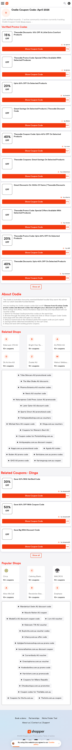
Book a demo (20, 718)
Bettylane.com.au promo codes (49, 454)
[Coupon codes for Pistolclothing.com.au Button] (35, 436)
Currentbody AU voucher (35, 655)
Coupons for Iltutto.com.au (21, 698)
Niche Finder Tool (49, 718)
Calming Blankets (36, 576)
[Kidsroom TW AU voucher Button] (35, 625)
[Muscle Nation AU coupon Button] (35, 612)
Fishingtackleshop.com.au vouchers (35, 418)
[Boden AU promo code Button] (17, 454)
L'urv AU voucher (55, 619)
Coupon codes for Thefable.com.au (35, 692)
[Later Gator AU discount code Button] (34, 405)
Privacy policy (37, 736)
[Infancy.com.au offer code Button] (35, 637)
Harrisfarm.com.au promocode (35, 674)
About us (26, 723)
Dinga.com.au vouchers (53, 424)
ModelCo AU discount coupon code (24, 619)
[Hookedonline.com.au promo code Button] (34, 667)
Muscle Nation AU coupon (35, 613)
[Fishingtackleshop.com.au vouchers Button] (35, 418)
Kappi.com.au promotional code (24, 448)
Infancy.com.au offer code (35, 637)
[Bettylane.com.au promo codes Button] (48, 454)
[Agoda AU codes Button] (52, 448)
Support (46, 723)
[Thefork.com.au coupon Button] (50, 698)
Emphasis (58, 594)
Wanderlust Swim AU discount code (35, 607)
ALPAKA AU (59, 345)
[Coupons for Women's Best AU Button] (35, 430)
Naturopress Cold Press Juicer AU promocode (36, 400)
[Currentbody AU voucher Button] (34, 655)
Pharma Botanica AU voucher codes (35, 387)
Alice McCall (8, 594)
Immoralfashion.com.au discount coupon (35, 649)
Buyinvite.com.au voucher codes (36, 631)
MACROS (58, 576)
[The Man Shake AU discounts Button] (34, 381)
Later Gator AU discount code (36, 406)
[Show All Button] (36, 555)
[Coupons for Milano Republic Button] (35, 680)
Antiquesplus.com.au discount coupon (35, 442)
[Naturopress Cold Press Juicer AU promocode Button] (34, 399)
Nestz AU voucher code (35, 393)
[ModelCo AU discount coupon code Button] (23, 619)
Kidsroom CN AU (10, 345)
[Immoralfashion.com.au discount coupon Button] (35, 649)
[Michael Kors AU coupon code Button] (20, 424)
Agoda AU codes (53, 448)
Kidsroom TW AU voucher (35, 625)
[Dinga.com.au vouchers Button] (51, 424)
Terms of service (49, 736)
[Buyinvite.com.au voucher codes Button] (34, 631)
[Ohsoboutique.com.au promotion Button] (35, 686)
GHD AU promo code (19, 461)
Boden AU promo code (18, 454)
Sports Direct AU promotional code (36, 412)
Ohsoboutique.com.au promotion (36, 686)
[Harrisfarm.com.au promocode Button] (35, 673)
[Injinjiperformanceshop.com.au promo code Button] (35, 643)
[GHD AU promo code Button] (19, 460)
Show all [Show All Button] (36, 287)
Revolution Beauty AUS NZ (40, 594)
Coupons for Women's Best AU (35, 430)
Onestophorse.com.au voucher (35, 661)
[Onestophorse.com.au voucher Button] (35, 661)
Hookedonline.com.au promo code (35, 668)
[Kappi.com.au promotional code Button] (23, 448)
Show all (36, 555)
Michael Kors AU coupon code (22, 424)
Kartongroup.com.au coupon (49, 461)
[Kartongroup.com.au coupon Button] (48, 460)
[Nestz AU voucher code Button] (35, 393)
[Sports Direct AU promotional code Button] (34, 412)
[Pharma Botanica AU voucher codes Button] (35, 387)
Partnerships (34, 718)
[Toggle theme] (69, 3)
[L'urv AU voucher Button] (54, 619)
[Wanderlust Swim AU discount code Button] (35, 606)
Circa (5, 576)
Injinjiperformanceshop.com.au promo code (35, 643)
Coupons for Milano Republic (35, 680)
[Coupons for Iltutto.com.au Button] (20, 698)
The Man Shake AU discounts (35, 381)
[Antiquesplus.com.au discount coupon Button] (35, 442)
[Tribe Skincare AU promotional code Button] (35, 375)
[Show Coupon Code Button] (34, 49)
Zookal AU (33, 362)
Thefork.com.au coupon (51, 698)
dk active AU (9, 362)
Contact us (36, 723)
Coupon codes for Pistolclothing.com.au (35, 436)
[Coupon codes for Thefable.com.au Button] (35, 692)
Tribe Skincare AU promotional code (35, 375)
